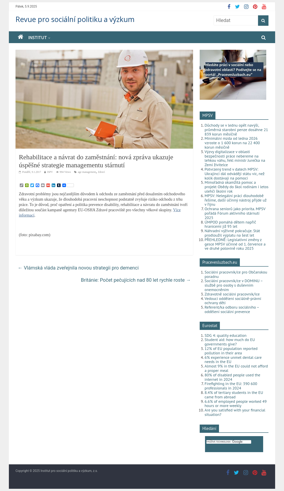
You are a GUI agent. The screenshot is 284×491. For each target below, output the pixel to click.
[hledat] (228, 442)
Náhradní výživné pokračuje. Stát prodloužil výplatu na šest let (232, 233)
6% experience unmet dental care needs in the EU (233, 359)
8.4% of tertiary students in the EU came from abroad (234, 394)
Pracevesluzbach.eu (219, 262)
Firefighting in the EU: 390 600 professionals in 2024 (231, 386)
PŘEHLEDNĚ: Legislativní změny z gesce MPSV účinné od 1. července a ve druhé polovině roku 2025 (235, 244)
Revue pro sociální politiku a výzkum (75, 19)
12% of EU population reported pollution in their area (231, 350)
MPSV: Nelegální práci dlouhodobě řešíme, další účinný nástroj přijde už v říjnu (235, 200)
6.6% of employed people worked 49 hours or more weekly (236, 403)
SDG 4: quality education (226, 335)
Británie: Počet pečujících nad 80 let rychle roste (136, 280)
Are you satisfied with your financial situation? (235, 412)
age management (87, 172)
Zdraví (101, 172)
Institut (37, 37)
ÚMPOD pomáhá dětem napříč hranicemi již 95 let (230, 224)
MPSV (207, 115)
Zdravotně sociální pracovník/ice (232, 294)
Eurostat (209, 325)
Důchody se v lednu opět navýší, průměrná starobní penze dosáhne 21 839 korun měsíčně (236, 130)
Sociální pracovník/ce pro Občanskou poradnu (236, 274)
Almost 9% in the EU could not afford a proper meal (236, 368)
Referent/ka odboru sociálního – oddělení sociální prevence (232, 309)
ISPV (50, 172)
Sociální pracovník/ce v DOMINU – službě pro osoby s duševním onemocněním (234, 285)
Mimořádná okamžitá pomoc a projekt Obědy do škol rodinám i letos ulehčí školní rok (236, 187)
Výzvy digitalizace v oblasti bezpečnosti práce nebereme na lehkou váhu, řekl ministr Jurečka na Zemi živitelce (235, 158)
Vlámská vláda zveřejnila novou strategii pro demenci (78, 268)
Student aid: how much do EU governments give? (230, 342)
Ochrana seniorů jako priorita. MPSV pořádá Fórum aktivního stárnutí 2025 (235, 213)
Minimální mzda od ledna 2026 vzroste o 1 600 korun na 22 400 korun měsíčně (232, 143)
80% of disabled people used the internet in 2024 (232, 377)
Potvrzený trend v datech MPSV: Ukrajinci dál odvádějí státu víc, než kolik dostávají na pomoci (234, 174)
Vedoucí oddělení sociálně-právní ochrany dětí (233, 300)
